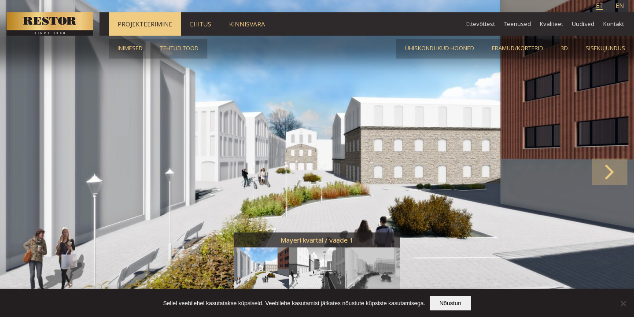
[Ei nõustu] (623, 303)
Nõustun (450, 303)
